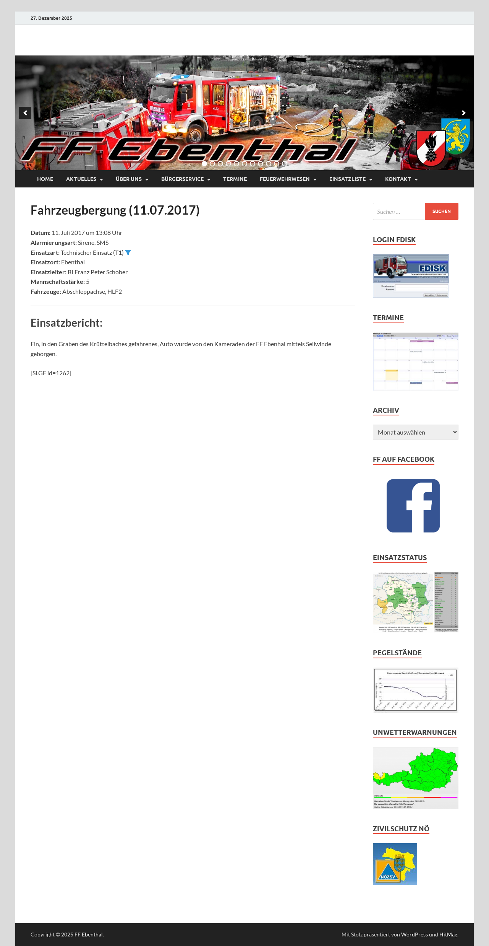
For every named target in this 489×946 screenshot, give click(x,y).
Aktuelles (81, 179)
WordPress (414, 934)
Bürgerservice (182, 179)
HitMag (448, 934)
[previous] (25, 113)
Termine (235, 179)
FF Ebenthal (88, 934)
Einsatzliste (347, 179)
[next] (464, 113)
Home (45, 179)
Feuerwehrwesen (285, 179)
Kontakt (398, 179)
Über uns (129, 179)
